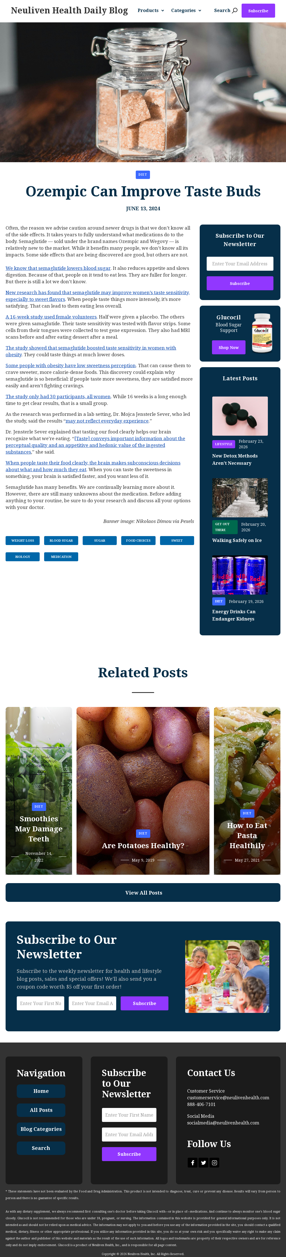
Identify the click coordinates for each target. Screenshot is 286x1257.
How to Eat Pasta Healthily (247, 835)
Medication (61, 557)
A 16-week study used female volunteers (51, 317)
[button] (153, 10)
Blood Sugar (61, 541)
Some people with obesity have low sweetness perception (71, 365)
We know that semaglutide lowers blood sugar (58, 268)
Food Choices (138, 541)
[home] (69, 10)
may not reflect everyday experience (107, 421)
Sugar (99, 541)
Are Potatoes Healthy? (143, 845)
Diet (143, 174)
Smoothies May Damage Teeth (39, 829)
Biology (22, 557)
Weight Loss (22, 541)
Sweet (177, 541)
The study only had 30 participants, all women (58, 396)
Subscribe (258, 11)
